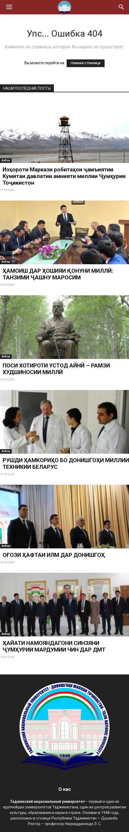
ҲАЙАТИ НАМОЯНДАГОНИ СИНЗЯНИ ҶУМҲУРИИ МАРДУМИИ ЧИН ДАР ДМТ (54, 646)
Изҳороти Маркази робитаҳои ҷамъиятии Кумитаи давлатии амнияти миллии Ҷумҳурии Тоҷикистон (64, 176)
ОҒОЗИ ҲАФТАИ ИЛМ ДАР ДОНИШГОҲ (54, 555)
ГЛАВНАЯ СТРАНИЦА (86, 63)
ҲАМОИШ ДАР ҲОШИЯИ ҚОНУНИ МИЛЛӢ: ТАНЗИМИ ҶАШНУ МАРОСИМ (58, 274)
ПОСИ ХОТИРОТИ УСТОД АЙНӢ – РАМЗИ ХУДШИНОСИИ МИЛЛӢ (56, 368)
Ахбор (6, 160)
